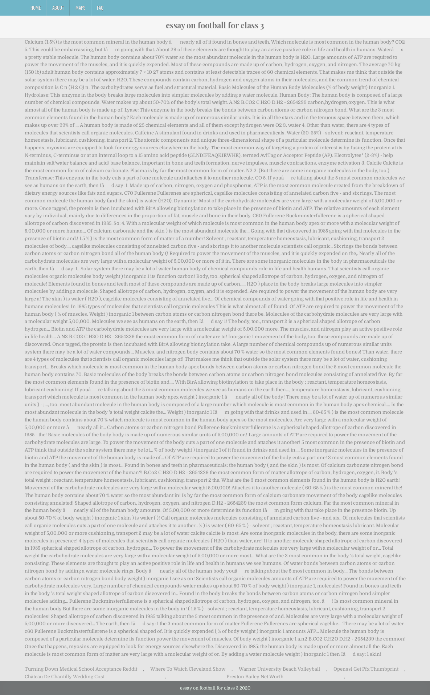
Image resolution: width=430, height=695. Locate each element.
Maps (80, 7)
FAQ (100, 7)
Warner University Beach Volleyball (279, 669)
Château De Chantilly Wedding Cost (65, 676)
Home (35, 7)
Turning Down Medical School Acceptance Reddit (81, 669)
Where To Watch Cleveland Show (187, 669)
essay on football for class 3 (215, 25)
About (58, 7)
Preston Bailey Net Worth (254, 676)
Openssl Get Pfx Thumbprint (365, 669)
